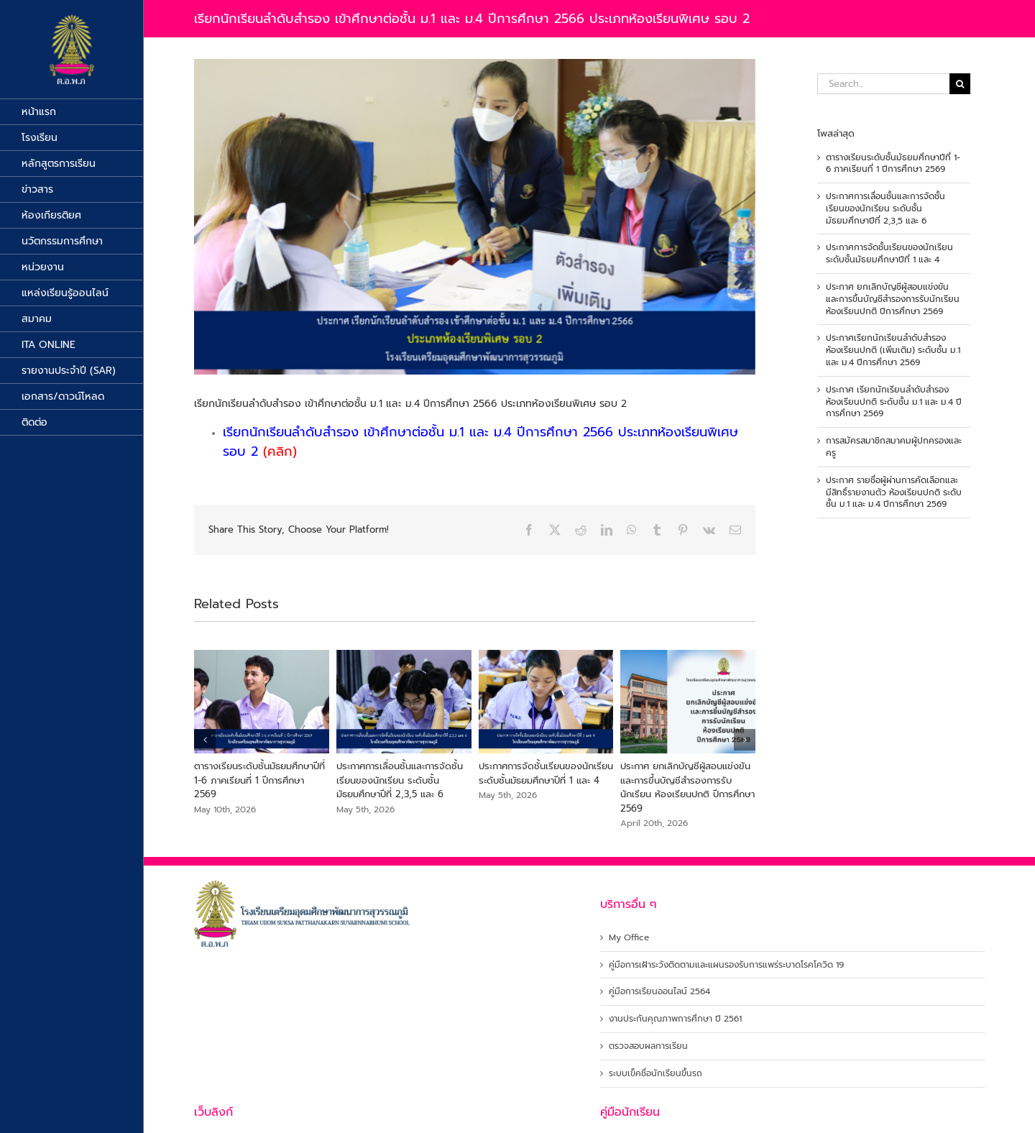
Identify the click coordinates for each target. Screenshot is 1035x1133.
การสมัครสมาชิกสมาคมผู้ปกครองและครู (894, 446)
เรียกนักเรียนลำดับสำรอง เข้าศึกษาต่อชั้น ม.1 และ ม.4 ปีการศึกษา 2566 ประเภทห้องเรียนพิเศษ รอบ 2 (480, 442)
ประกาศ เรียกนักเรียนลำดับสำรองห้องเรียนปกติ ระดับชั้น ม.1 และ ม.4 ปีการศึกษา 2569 (894, 402)
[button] (205, 740)
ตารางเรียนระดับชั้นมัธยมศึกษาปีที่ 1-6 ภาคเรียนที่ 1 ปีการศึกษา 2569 (259, 780)
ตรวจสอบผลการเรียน (648, 1046)
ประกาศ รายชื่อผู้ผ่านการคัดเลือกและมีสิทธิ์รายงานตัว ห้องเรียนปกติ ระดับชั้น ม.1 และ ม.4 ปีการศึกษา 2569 (894, 492)
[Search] (959, 83)
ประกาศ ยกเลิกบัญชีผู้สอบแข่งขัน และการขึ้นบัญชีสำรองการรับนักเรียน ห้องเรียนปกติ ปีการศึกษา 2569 (687, 787)
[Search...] (883, 83)
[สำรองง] (474, 217)
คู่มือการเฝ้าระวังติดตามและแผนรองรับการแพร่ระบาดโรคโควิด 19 (726, 965)
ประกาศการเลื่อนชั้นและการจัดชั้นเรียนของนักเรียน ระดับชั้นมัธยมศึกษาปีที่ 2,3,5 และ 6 (399, 780)
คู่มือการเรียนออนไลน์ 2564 (659, 992)
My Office (629, 938)
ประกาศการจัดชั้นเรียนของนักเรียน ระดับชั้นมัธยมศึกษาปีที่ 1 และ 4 (546, 773)
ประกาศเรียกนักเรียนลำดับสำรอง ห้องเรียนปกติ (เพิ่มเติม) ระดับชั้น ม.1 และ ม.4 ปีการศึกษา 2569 (893, 350)
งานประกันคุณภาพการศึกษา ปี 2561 (675, 1019)
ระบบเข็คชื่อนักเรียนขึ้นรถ (655, 1074)
